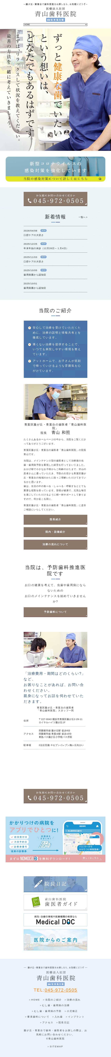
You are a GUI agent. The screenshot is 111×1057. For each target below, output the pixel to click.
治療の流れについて (55, 544)
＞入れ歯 (57, 1016)
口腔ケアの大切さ (34, 235)
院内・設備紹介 (55, 532)
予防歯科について (55, 612)
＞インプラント (75, 1016)
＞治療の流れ (72, 999)
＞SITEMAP (55, 1046)
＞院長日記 (63, 1022)
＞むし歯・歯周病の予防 (46, 1011)
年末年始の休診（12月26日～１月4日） (46, 248)
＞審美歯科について (37, 1016)
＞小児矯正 (71, 1011)
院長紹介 (55, 519)
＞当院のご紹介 (52, 999)
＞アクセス (46, 1022)
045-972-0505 (61, 990)
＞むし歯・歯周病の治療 (54, 1005)
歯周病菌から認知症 (35, 274)
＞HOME (34, 999)
